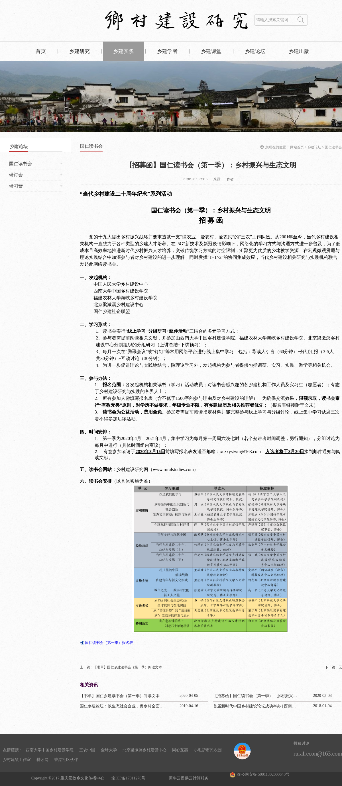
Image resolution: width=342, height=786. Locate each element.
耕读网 (42, 760)
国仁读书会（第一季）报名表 (109, 642)
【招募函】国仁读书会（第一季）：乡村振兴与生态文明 (263, 696)
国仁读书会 (333, 147)
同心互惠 (180, 750)
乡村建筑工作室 (17, 760)
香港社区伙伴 (66, 760)
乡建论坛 (314, 147)
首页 (41, 51)
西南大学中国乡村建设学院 (50, 750)
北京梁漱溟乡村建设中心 (144, 750)
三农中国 (87, 750)
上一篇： (121, 667)
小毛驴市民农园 (208, 750)
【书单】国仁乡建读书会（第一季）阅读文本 (120, 696)
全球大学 (109, 750)
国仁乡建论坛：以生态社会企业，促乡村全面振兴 (124, 706)
